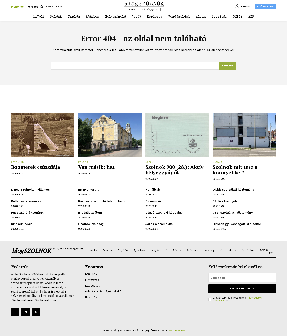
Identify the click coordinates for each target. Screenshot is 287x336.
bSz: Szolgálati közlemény (233, 212)
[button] (36, 7)
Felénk (83, 163)
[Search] (227, 66)
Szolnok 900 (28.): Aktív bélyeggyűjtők (174, 170)
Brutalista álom (90, 212)
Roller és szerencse (26, 201)
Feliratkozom (242, 289)
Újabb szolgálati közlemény (233, 189)
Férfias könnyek (225, 201)
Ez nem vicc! (154, 201)
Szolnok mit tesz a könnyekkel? (235, 170)
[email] (242, 277)
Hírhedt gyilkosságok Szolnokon (237, 224)
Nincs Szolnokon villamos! (30, 189)
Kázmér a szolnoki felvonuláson (102, 201)
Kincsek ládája (21, 224)
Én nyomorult (88, 189)
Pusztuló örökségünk (27, 212)
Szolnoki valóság (91, 224)
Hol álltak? (153, 189)
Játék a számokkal (159, 224)
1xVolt (150, 163)
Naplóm (217, 163)
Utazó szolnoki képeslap (164, 212)
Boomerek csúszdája (35, 167)
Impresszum (176, 330)
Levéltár (17, 163)
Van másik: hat (96, 167)
